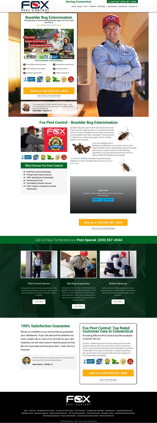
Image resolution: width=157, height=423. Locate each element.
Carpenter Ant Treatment (95, 410)
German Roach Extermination (87, 416)
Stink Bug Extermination (51, 416)
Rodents (93, 6)
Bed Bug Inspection (41, 413)
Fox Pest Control (35, 6)
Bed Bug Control (27, 413)
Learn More (38, 301)
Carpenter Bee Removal (124, 410)
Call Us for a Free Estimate (48, 95)
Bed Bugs (102, 6)
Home (73, 6)
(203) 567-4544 (128, 1)
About (79, 6)
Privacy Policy (92, 421)
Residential (112, 6)
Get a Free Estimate (108, 379)
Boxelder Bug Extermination (125, 413)
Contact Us (133, 6)
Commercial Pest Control (64, 410)
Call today (74, 158)
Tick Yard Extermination (76, 413)
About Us (33, 410)
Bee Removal (110, 410)
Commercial (122, 6)
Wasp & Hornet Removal (58, 413)
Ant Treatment (80, 410)
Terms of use (82, 421)
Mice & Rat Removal (107, 416)
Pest (86, 6)
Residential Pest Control (45, 410)
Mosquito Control (107, 413)
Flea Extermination (93, 413)
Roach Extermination (68, 416)
